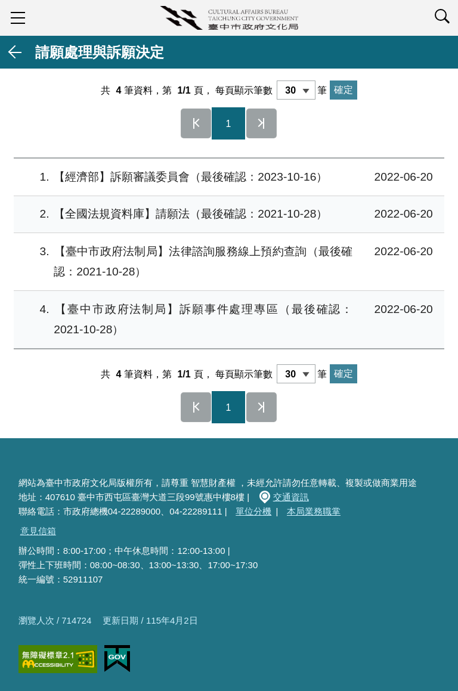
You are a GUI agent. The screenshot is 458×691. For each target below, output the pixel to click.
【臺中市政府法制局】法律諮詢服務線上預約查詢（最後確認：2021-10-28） (226, 259)
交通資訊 (291, 497)
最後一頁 (262, 123)
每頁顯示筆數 (244, 90)
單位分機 (253, 511)
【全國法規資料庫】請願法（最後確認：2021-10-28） (226, 214)
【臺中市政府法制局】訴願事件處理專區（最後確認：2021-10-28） (226, 317)
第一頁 (196, 123)
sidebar (17, 17)
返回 (15, 52)
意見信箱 (38, 531)
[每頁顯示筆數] (296, 90)
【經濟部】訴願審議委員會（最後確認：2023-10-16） (226, 177)
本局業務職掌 (314, 511)
